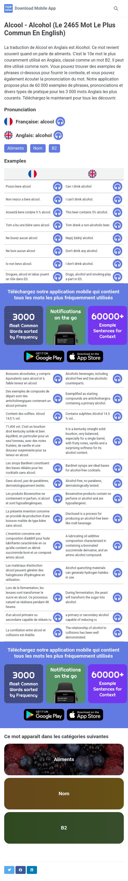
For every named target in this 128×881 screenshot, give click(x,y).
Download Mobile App (35, 8)
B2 (54, 148)
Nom (37, 148)
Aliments (15, 148)
